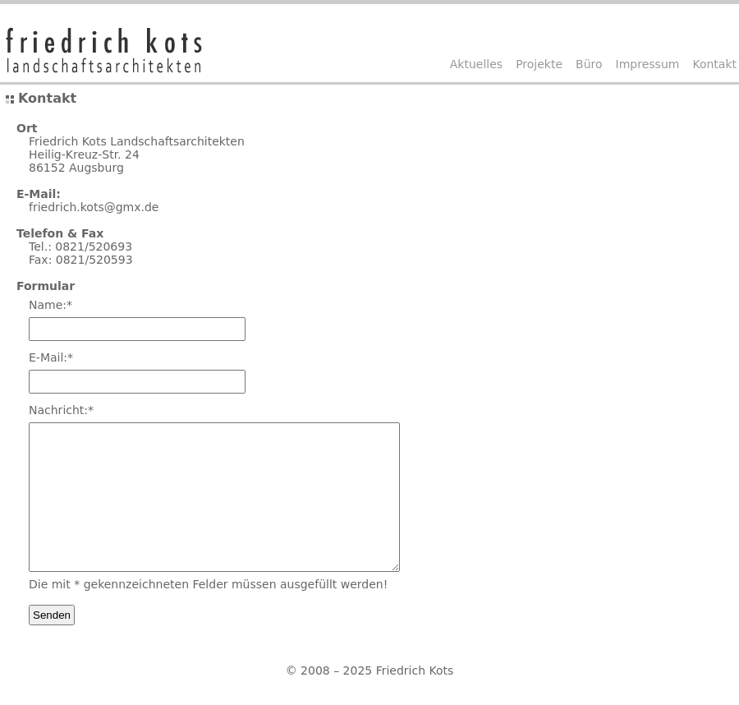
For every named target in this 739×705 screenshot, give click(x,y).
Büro (589, 64)
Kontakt (714, 64)
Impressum (648, 64)
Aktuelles (476, 64)
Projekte (539, 64)
